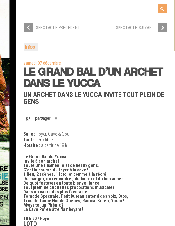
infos (30, 47)
